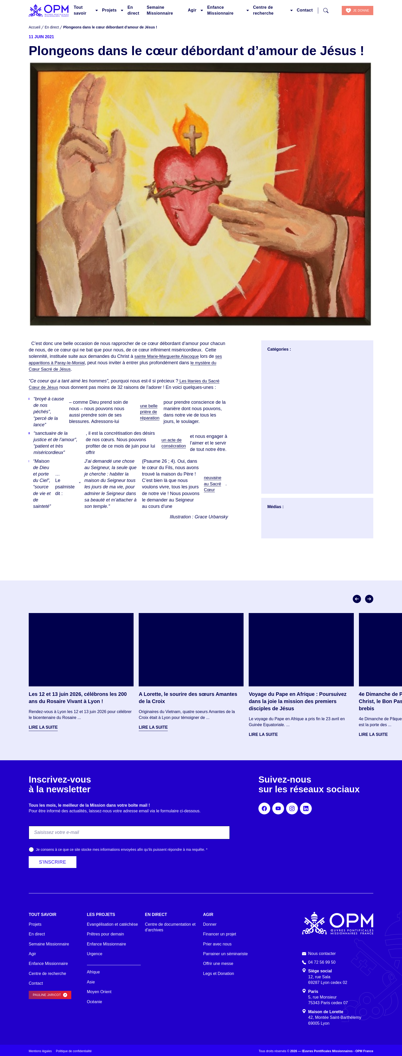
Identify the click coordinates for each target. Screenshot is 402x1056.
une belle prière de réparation (149, 412)
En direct (133, 10)
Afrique (93, 972)
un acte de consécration (173, 443)
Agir (192, 10)
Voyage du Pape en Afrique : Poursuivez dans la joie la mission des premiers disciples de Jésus (297, 701)
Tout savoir (80, 10)
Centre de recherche (263, 10)
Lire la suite (43, 727)
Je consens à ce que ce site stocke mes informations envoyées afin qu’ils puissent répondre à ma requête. (121, 849)
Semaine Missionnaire (160, 10)
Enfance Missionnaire (220, 10)
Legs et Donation (218, 973)
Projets (109, 10)
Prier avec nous (217, 944)
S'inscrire (52, 862)
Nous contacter (322, 953)
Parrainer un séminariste (225, 954)
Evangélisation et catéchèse (112, 924)
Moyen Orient (99, 992)
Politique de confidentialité (74, 1051)
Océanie (94, 1002)
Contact (305, 10)
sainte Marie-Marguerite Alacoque (168, 356)
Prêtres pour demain (105, 934)
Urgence (94, 954)
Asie (91, 982)
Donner (209, 924)
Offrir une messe (218, 963)
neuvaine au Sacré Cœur (212, 484)
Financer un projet (219, 934)
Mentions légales (40, 1051)
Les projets (101, 914)
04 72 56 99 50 (322, 962)
